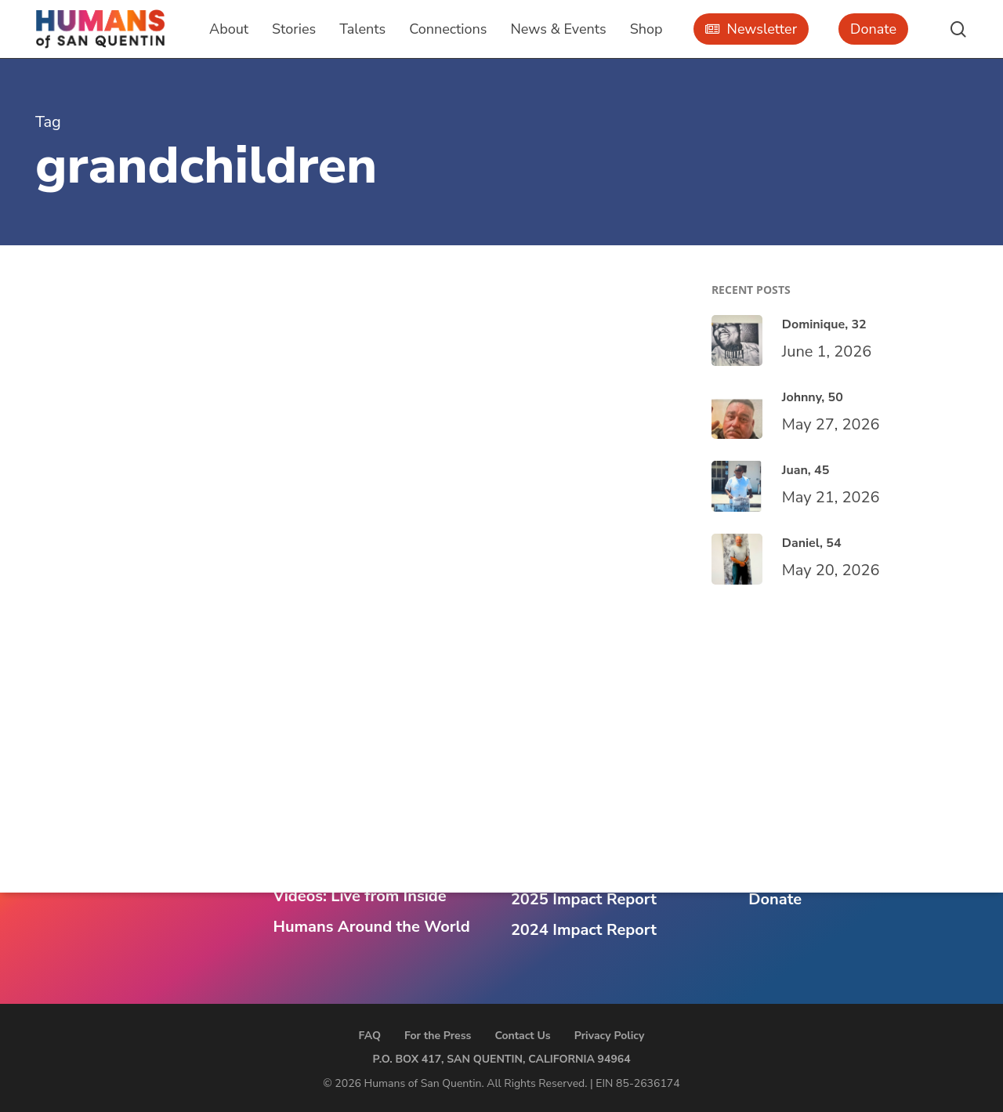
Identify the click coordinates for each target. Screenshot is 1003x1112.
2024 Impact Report (584, 929)
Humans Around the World (371, 926)
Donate (775, 899)
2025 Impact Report (584, 899)
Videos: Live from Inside (359, 896)
